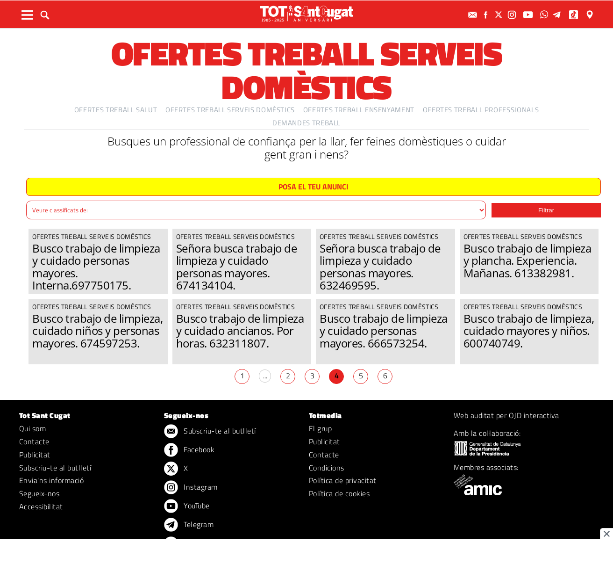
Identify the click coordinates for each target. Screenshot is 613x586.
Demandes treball (306, 122)
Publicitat (34, 454)
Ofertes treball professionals (481, 109)
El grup (320, 428)
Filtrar (546, 210)
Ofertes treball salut (115, 109)
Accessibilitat (41, 506)
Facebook (189, 450)
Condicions (326, 467)
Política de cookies (339, 493)
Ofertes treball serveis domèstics (230, 109)
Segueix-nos (39, 493)
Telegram (189, 525)
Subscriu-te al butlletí (55, 467)
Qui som (32, 428)
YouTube (187, 506)
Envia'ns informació (51, 480)
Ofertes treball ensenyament (358, 109)
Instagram (191, 487)
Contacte (34, 441)
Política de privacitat (343, 480)
